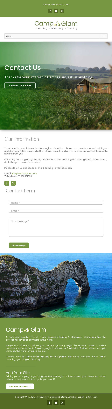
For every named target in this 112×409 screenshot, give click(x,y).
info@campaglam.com (56, 4)
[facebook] (6, 183)
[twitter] (13, 183)
